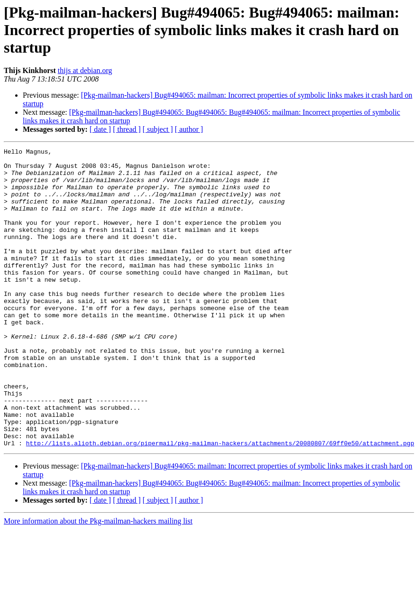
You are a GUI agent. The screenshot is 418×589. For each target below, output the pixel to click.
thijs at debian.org (85, 70)
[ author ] (189, 129)
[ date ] (100, 129)
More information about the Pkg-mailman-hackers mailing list (98, 581)
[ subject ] (158, 129)
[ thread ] (127, 129)
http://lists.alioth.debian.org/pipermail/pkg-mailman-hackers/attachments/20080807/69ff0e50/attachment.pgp (220, 502)
